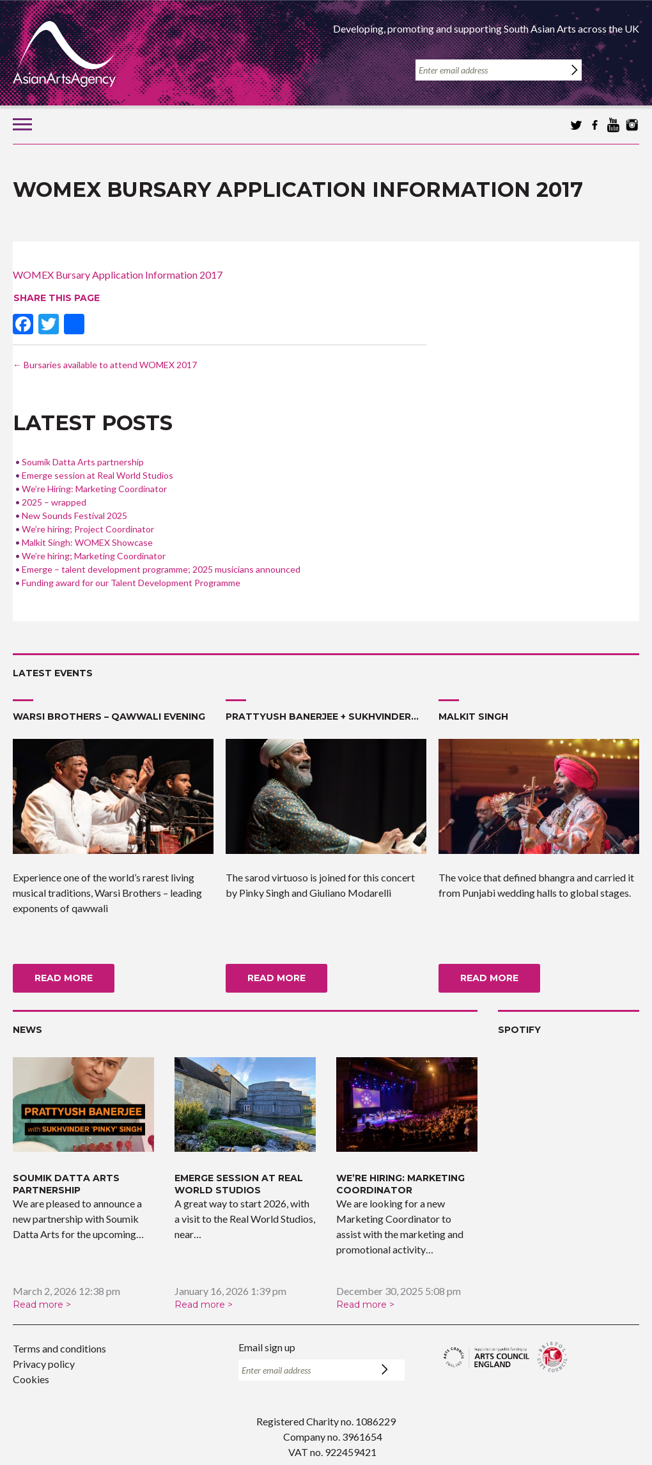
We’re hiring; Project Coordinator (88, 528)
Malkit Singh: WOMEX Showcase (87, 542)
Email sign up (266, 1347)
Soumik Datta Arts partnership (83, 461)
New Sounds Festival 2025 (74, 515)
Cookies (31, 1379)
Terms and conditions (59, 1348)
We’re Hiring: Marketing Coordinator (94, 488)
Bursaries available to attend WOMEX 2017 (105, 364)
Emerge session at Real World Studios (97, 475)
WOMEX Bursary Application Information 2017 (117, 274)
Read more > (42, 1304)
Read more (64, 978)
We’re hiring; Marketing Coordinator (94, 555)
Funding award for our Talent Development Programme (131, 582)
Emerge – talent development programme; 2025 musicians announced (161, 569)
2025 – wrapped (54, 502)
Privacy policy (44, 1364)
